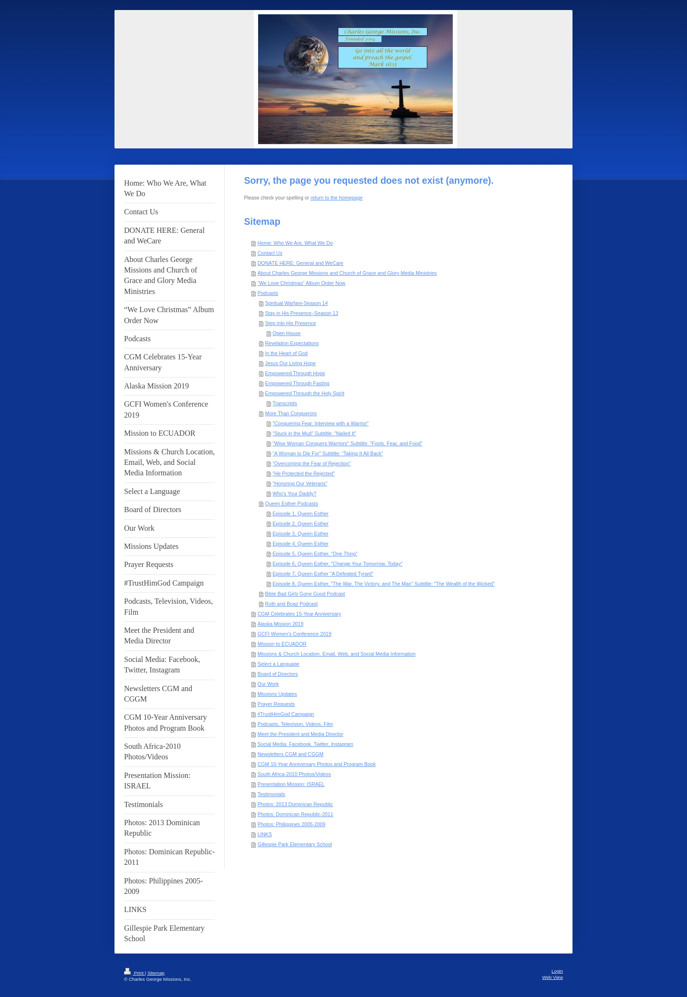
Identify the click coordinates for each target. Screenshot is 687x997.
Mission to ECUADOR (282, 644)
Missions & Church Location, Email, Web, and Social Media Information (337, 654)
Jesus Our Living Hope (290, 363)
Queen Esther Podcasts (291, 503)
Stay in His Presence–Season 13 (302, 313)
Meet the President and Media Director (301, 734)
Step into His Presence (290, 323)
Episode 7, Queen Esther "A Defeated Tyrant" (323, 574)
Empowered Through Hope (295, 373)
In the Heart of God (286, 353)
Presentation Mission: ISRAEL (291, 784)
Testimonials (271, 794)
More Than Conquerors (291, 413)
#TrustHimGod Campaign (286, 714)
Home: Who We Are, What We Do (295, 243)
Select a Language (279, 664)
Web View (552, 977)
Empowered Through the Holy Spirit (304, 393)
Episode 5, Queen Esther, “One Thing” (314, 553)
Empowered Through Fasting (297, 383)
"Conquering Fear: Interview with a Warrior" (320, 423)
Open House (286, 333)
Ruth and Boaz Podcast (291, 604)
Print (134, 973)
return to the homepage (337, 197)
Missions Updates (277, 694)
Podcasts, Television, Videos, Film (295, 724)
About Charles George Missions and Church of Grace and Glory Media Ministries (347, 273)
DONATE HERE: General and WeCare (301, 263)
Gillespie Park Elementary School (295, 844)
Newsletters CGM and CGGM (290, 754)
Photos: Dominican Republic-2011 (295, 814)
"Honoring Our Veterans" (299, 483)
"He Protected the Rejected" (303, 473)
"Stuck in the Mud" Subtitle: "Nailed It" (314, 433)
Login (557, 971)
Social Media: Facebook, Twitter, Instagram (306, 744)
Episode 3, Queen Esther (300, 533)
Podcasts (268, 293)
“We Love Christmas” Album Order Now (301, 283)
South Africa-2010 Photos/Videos (294, 774)
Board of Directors (278, 674)
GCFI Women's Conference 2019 (295, 634)
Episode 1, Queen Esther (300, 513)
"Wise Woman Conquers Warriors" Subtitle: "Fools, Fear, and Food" (347, 443)
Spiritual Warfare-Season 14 (296, 303)
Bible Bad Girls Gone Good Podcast (305, 594)
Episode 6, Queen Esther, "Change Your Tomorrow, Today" (337, 564)
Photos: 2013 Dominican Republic (295, 804)
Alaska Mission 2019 (280, 624)
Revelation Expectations (292, 343)
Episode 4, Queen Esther (300, 543)
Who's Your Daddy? (294, 493)
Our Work (268, 684)
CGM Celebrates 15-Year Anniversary (299, 614)
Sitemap (156, 973)
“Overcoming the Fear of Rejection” (311, 463)
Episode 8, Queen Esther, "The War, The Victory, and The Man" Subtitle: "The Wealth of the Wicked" (383, 584)
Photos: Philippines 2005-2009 (291, 824)
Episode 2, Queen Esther (300, 523)
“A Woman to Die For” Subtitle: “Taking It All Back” (327, 453)
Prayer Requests (276, 704)
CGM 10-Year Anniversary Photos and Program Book (317, 764)
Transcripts (284, 403)
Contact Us (270, 253)
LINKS (265, 834)
